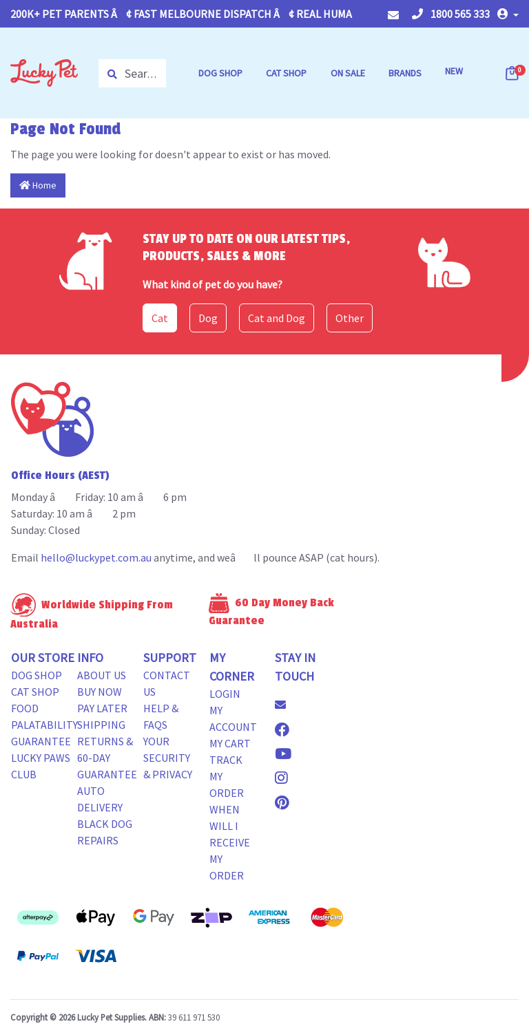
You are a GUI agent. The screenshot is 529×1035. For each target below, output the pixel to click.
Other (349, 318)
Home (37, 185)
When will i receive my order (229, 842)
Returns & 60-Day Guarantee (107, 757)
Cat (160, 318)
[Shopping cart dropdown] (513, 73)
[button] (508, 14)
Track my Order (226, 776)
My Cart (230, 743)
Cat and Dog (276, 318)
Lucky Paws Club (40, 766)
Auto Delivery (100, 799)
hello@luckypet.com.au (96, 557)
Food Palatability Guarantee (44, 724)
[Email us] (286, 705)
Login (224, 694)
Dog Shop (36, 675)
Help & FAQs (160, 716)
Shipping (101, 725)
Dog (208, 318)
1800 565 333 (451, 14)
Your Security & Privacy (167, 757)
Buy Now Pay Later (102, 700)
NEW (454, 71)
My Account (233, 718)
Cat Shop (35, 691)
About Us (101, 675)
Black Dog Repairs (104, 832)
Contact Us (166, 683)
